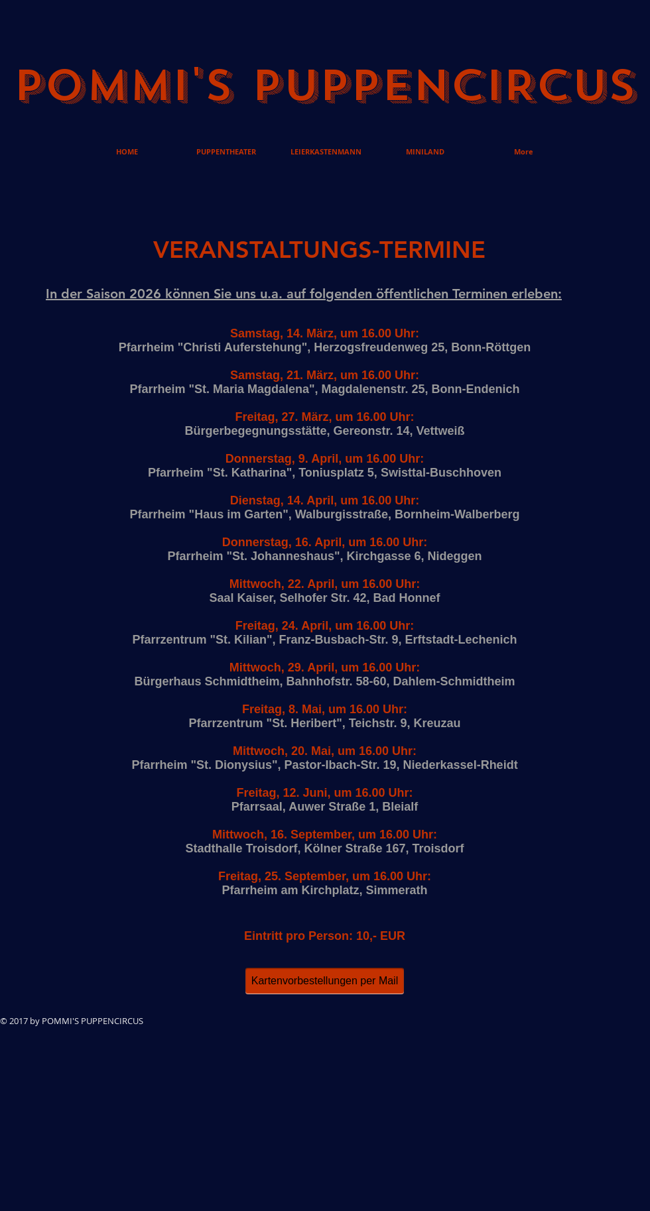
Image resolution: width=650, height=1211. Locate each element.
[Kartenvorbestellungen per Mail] (324, 981)
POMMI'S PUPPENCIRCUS (325, 86)
